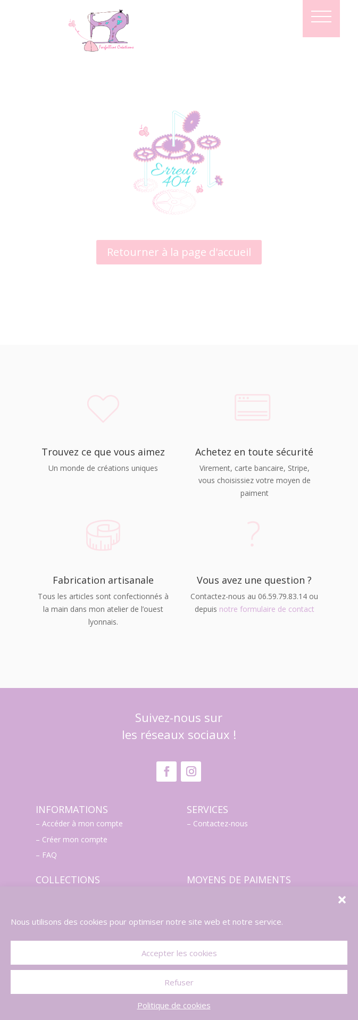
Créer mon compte (74, 839)
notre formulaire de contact (266, 609)
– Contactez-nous (217, 823)
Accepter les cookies (179, 953)
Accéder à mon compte (82, 823)
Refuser (179, 982)
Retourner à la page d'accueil (179, 252)
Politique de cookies (174, 1005)
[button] (342, 899)
